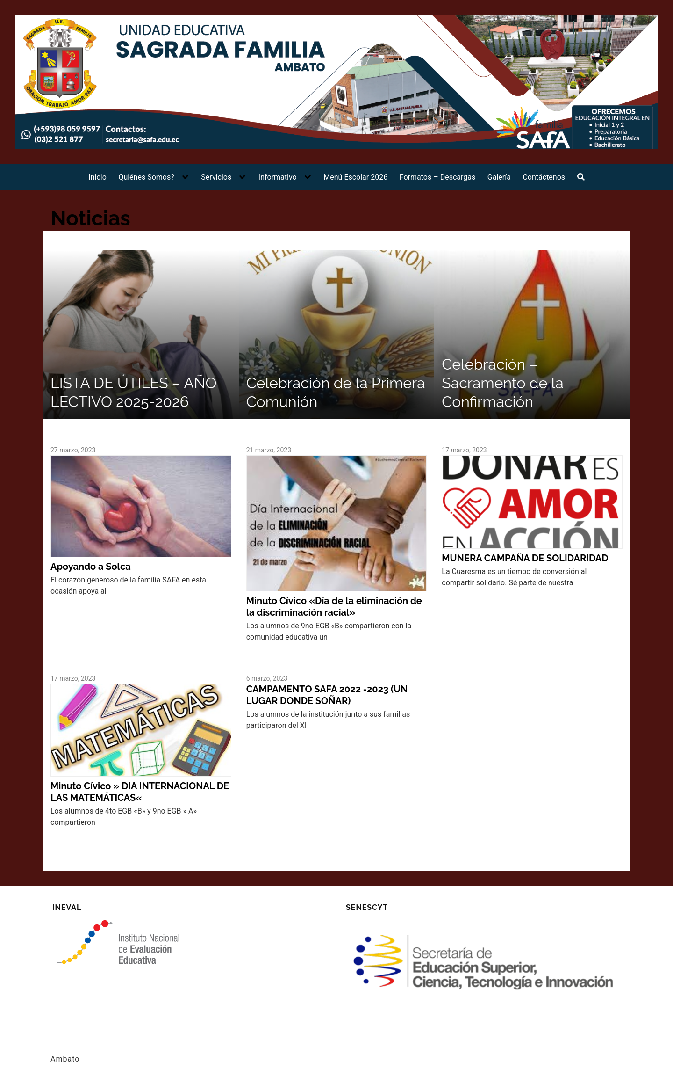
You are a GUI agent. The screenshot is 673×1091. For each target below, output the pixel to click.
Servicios (216, 177)
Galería (499, 177)
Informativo (277, 177)
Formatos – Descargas (437, 177)
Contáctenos (544, 177)
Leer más (65, 607)
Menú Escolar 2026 (355, 177)
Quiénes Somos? (146, 177)
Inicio (97, 177)
